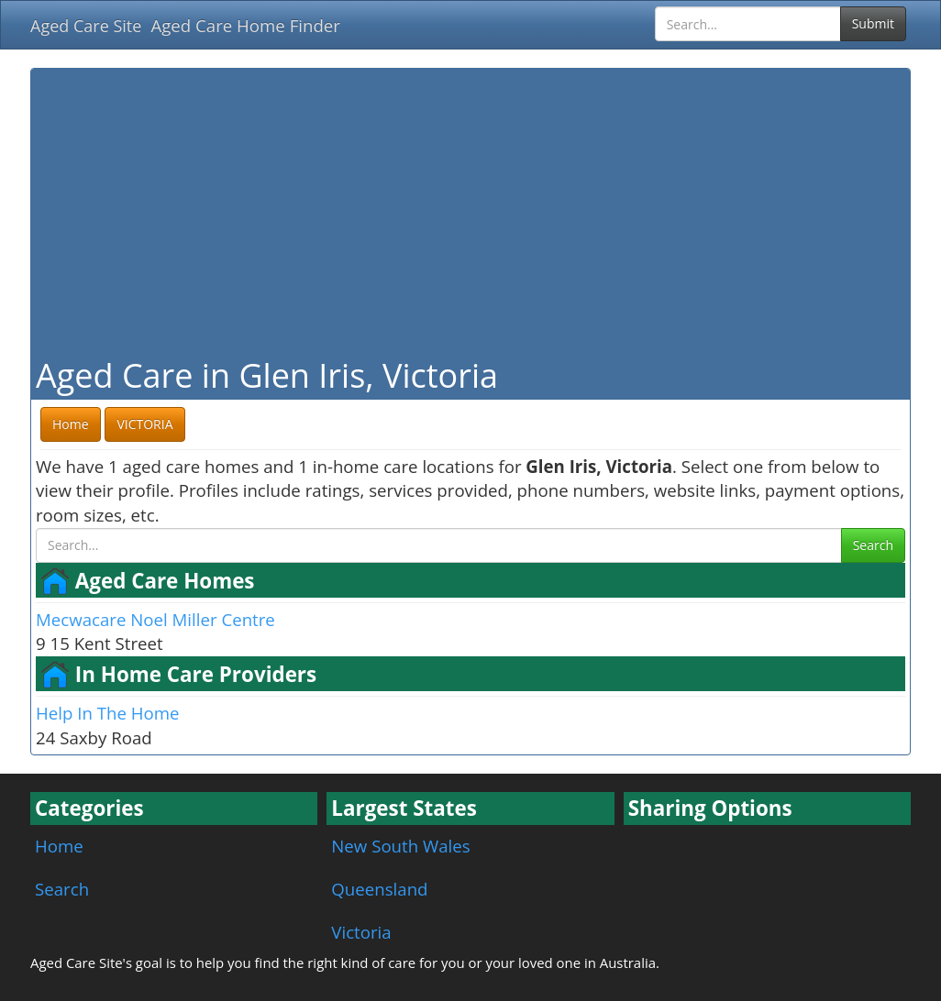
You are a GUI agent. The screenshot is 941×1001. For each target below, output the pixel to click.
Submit (873, 23)
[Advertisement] (470, 210)
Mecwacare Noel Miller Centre (155, 619)
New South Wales (400, 845)
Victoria (361, 931)
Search (873, 545)
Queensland (379, 888)
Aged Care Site (85, 26)
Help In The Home (107, 712)
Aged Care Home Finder (245, 25)
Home (59, 845)
